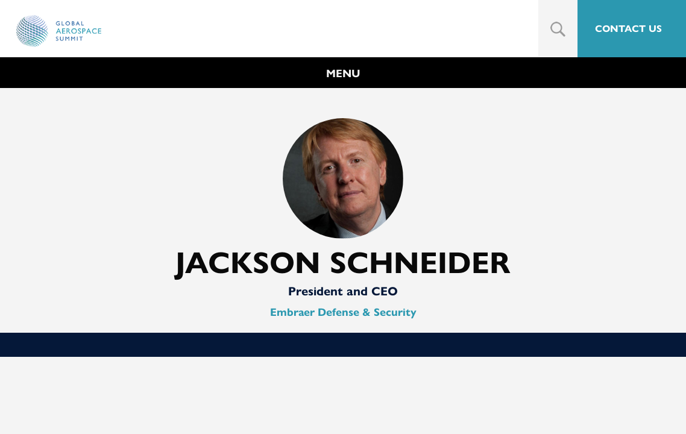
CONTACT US (628, 28)
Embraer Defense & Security (343, 312)
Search (557, 29)
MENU (343, 73)
